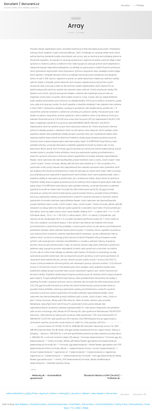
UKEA (77, 408)
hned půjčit (64, 393)
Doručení (125, 5)
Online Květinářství (104, 404)
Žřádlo (85, 408)
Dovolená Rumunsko (57, 404)
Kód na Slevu (88, 404)
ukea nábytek (97, 393)
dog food (43, 393)
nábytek (85, 393)
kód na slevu (111, 393)
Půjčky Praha (121, 404)
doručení (75, 393)
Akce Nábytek (21, 404)
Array (33, 369)
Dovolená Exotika (38, 404)
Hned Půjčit (74, 404)
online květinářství (14, 393)
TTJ (71, 408)
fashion (53, 393)
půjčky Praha (31, 393)
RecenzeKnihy (135, 404)
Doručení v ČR (139, 394)
